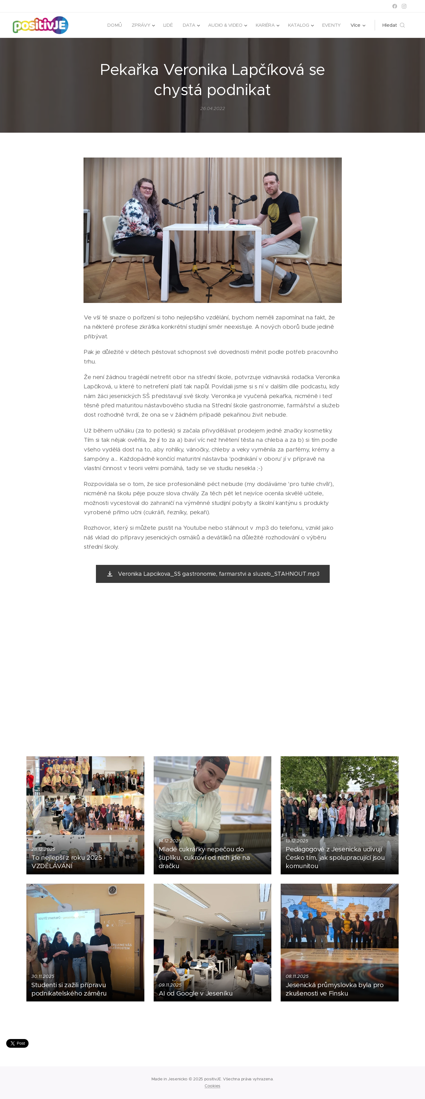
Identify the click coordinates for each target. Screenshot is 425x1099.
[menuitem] (112, 25)
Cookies (212, 1085)
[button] (394, 25)
